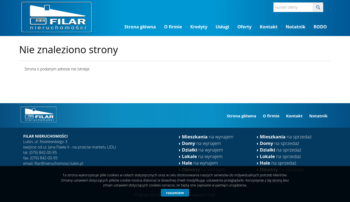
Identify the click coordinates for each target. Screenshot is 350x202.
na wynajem (207, 136)
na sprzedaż (286, 136)
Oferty (244, 27)
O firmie (173, 27)
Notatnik (295, 27)
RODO (320, 27)
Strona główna (140, 27)
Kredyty (199, 27)
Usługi (222, 27)
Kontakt (269, 27)
